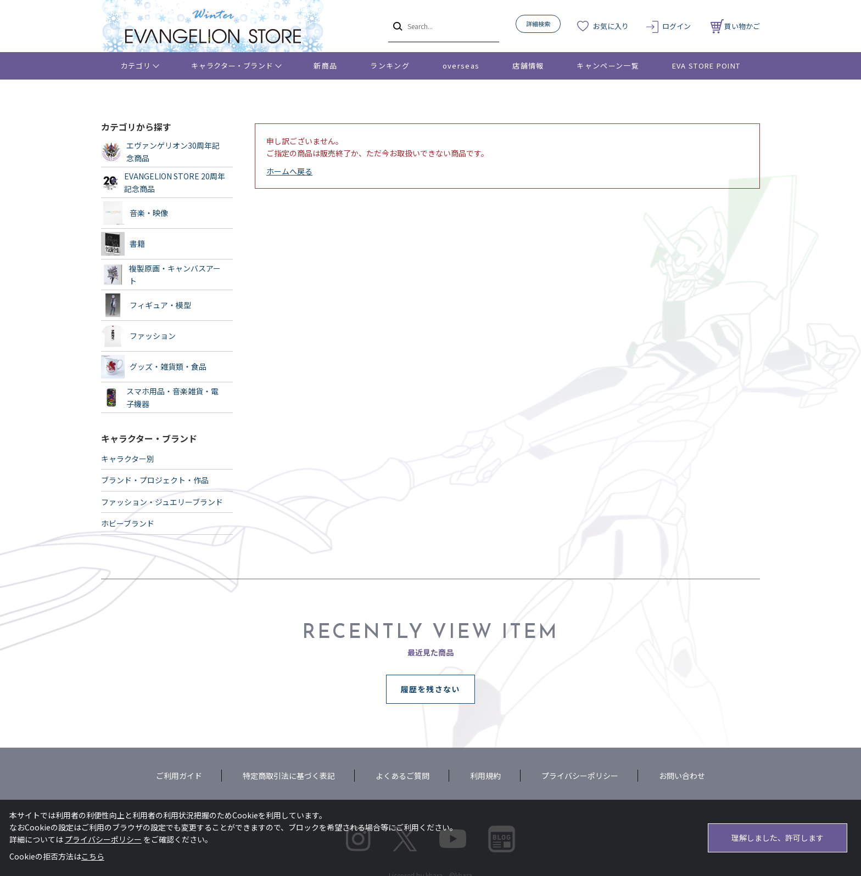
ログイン (676, 26)
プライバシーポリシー (579, 775)
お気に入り (611, 26)
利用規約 (485, 775)
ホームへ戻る (289, 171)
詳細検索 (538, 23)
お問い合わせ (682, 775)
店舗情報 (528, 65)
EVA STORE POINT (706, 65)
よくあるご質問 (402, 775)
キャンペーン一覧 (608, 65)
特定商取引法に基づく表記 (289, 775)
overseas (461, 65)
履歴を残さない (430, 688)
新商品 (325, 65)
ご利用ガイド (179, 775)
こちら (92, 856)
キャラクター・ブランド (232, 65)
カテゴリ (136, 65)
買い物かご (735, 26)
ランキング (390, 65)
